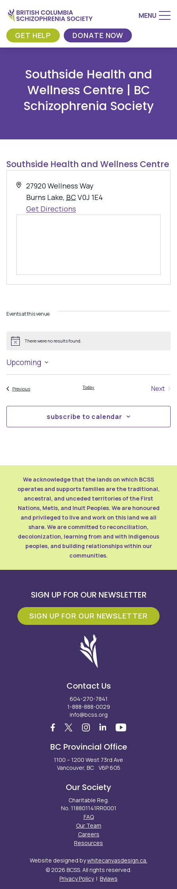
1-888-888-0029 (88, 706)
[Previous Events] (18, 388)
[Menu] (155, 15)
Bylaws (109, 878)
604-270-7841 (89, 698)
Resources (88, 843)
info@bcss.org (89, 714)
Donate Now (97, 35)
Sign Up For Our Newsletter (88, 616)
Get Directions (51, 208)
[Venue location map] (88, 244)
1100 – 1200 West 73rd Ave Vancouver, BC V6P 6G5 (88, 763)
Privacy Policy (76, 878)
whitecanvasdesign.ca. (117, 860)
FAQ (89, 816)
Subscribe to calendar (84, 416)
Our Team (88, 825)
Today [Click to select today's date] (88, 387)
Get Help (33, 35)
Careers (88, 834)
